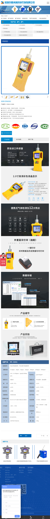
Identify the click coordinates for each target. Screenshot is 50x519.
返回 (26, 435)
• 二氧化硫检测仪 (23, 31)
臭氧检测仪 (25, 18)
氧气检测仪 (11, 18)
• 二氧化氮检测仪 (7, 35)
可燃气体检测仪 (33, 18)
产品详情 (6, 139)
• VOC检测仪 (22, 25)
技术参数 (18, 139)
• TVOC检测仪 (38, 25)
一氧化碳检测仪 (42, 18)
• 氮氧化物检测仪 (23, 35)
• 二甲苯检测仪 (6, 31)
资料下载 (30, 139)
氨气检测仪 (18, 18)
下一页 (42, 435)
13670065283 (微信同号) (6, 133)
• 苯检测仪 (5, 28)
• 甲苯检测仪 (22, 28)
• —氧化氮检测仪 (39, 31)
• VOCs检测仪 (6, 25)
